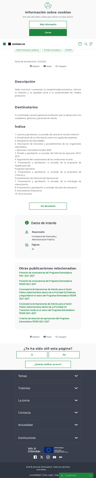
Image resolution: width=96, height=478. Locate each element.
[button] (80, 44)
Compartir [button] (60, 66)
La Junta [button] (24, 400)
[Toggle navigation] (28, 43)
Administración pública (27, 50)
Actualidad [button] (25, 425)
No (64, 354)
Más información (48, 24)
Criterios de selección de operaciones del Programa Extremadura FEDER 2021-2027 (44, 320)
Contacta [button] (24, 412)
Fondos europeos (52, 50)
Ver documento (48, 206)
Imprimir (35, 66)
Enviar (47, 66)
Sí (32, 354)
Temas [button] (22, 376)
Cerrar (48, 32)
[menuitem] (35, 457)
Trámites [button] (24, 388)
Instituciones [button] (27, 438)
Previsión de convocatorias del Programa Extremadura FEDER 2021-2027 (45, 283)
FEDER (68, 50)
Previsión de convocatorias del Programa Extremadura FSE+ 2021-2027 (45, 274)
